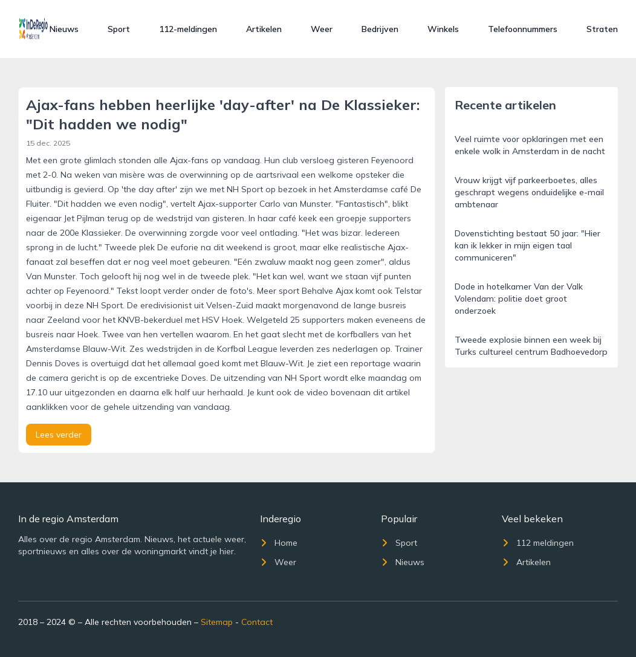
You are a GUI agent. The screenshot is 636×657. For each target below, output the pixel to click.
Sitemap (217, 622)
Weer (322, 29)
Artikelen (264, 29)
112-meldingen (188, 29)
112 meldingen (538, 542)
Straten (602, 29)
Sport (119, 29)
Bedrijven (380, 29)
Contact (257, 622)
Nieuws (64, 29)
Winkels (443, 29)
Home (278, 542)
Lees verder (59, 434)
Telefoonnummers (522, 29)
